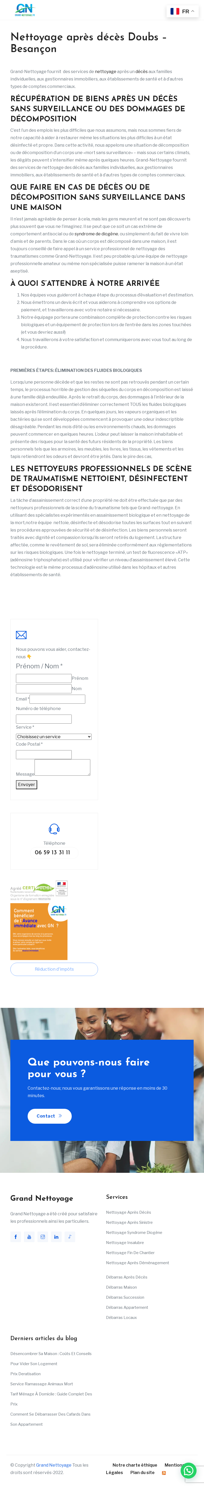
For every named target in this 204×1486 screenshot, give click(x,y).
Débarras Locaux (121, 1317)
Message (25, 774)
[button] (189, 1471)
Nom (77, 688)
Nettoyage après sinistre (129, 1222)
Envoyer (26, 784)
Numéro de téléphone (38, 708)
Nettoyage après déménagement (137, 1262)
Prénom (80, 678)
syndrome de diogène (96, 233)
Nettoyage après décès (128, 1212)
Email (22, 699)
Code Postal (29, 744)
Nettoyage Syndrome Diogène (134, 1232)
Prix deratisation (25, 1374)
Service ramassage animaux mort (41, 1384)
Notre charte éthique (135, 1465)
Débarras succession (125, 1297)
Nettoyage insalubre (125, 1242)
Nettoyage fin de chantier (130, 1252)
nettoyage (105, 71)
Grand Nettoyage (53, 1465)
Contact (50, 1116)
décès (141, 71)
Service (25, 727)
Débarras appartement (127, 1307)
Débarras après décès (126, 1277)
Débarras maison (121, 1287)
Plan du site (142, 1472)
